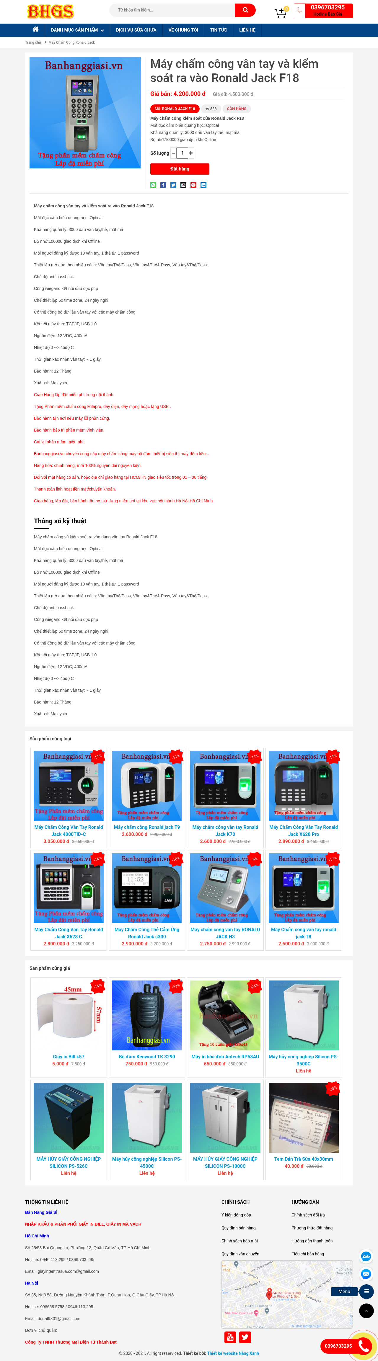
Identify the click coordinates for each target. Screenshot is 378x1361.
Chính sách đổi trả (308, 1215)
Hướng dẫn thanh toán (312, 1241)
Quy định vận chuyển (240, 1254)
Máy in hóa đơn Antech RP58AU (225, 1057)
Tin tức (218, 30)
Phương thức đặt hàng (312, 1228)
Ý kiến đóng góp (236, 1215)
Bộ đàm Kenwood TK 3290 (147, 1057)
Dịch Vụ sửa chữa (136, 30)
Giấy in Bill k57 (68, 1057)
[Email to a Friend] (184, 185)
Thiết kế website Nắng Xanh (233, 1353)
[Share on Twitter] (174, 185)
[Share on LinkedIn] (205, 185)
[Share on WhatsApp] (154, 185)
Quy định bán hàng (238, 1228)
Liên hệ (247, 30)
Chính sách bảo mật (239, 1241)
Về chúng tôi (183, 30)
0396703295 (328, 7)
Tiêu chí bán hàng (307, 1254)
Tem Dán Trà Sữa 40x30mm (303, 1159)
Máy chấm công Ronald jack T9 (147, 827)
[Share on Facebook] (164, 185)
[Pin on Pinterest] (194, 185)
